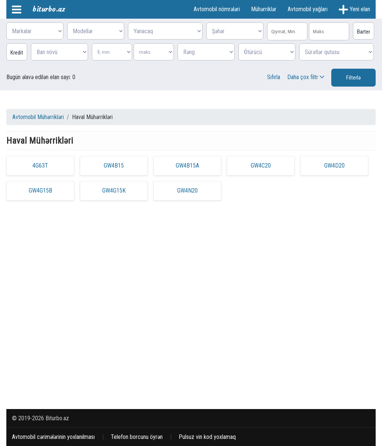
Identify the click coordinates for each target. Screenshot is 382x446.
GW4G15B (40, 190)
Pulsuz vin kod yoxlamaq (207, 436)
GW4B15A (187, 165)
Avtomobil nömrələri (217, 9)
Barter (363, 31)
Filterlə (353, 77)
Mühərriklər (263, 9)
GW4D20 (334, 165)
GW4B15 (114, 165)
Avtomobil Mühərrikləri (38, 117)
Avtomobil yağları (308, 9)
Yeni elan (354, 9)
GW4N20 (187, 190)
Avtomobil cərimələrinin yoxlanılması (53, 436)
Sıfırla (273, 77)
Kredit (16, 52)
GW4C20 (261, 165)
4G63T (40, 165)
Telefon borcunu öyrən (137, 436)
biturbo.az (48, 9)
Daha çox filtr (306, 77)
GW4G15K (114, 190)
